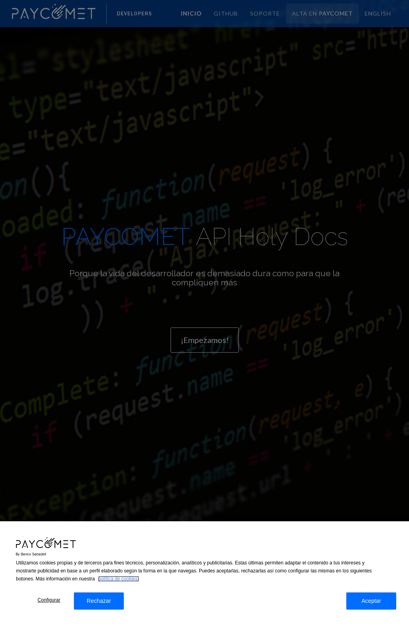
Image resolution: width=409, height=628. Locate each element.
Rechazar (99, 605)
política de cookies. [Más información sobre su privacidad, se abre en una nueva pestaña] (118, 583)
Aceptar (371, 605)
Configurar (49, 604)
